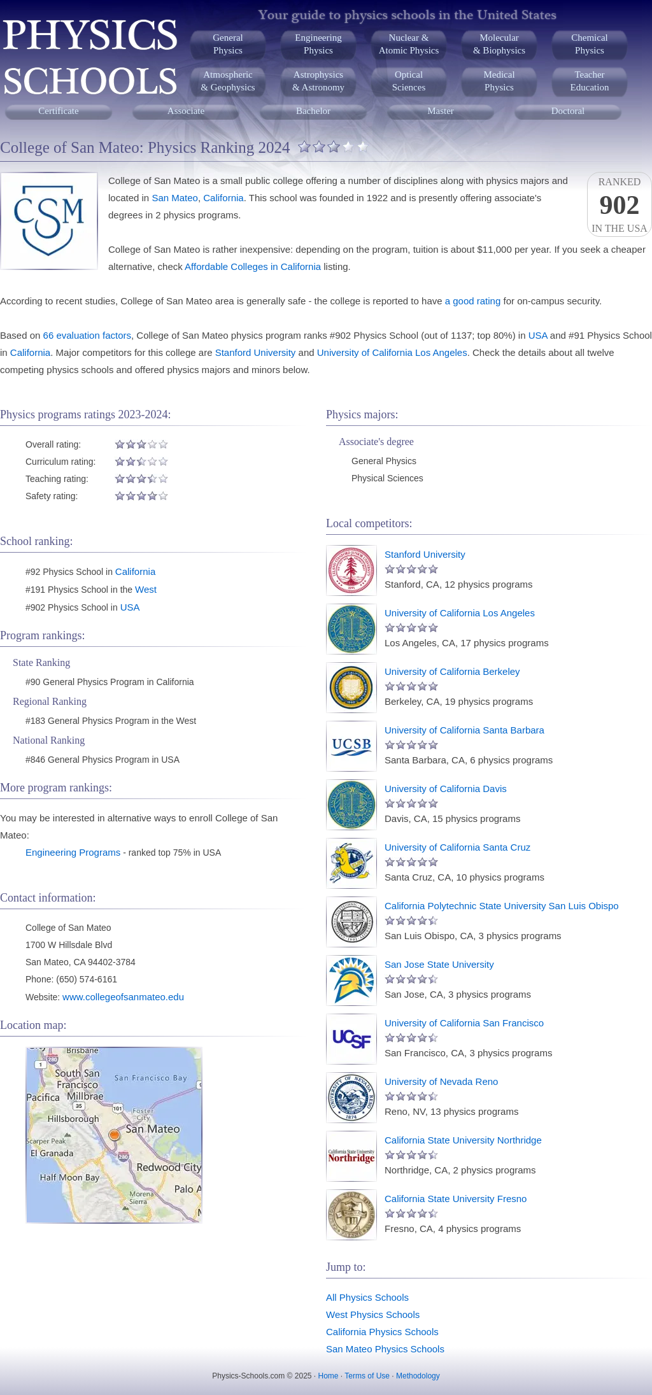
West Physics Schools (373, 1314)
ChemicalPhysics (589, 43)
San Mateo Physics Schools (385, 1348)
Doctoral (568, 111)
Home (328, 1375)
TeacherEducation (589, 80)
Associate (185, 111)
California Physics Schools (382, 1331)
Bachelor (313, 111)
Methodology (418, 1375)
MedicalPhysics (498, 80)
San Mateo (175, 197)
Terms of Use (367, 1375)
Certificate (58, 111)
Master (440, 111)
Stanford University (255, 352)
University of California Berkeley (452, 671)
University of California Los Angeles (392, 352)
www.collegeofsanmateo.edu (123, 996)
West (146, 589)
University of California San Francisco (464, 1022)
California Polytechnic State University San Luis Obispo (502, 905)
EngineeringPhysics (318, 43)
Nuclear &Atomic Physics (409, 43)
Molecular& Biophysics (499, 43)
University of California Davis (446, 788)
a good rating (473, 300)
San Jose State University (439, 964)
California (223, 197)
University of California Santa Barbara (464, 730)
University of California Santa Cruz (457, 847)
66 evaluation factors (87, 335)
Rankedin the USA (619, 205)
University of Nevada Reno (441, 1081)
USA (538, 335)
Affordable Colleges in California (253, 266)
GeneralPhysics (228, 43)
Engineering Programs (72, 852)
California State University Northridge (463, 1140)
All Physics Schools (367, 1297)
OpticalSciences (408, 80)
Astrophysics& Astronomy (318, 80)
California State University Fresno (456, 1198)
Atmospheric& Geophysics (228, 80)
